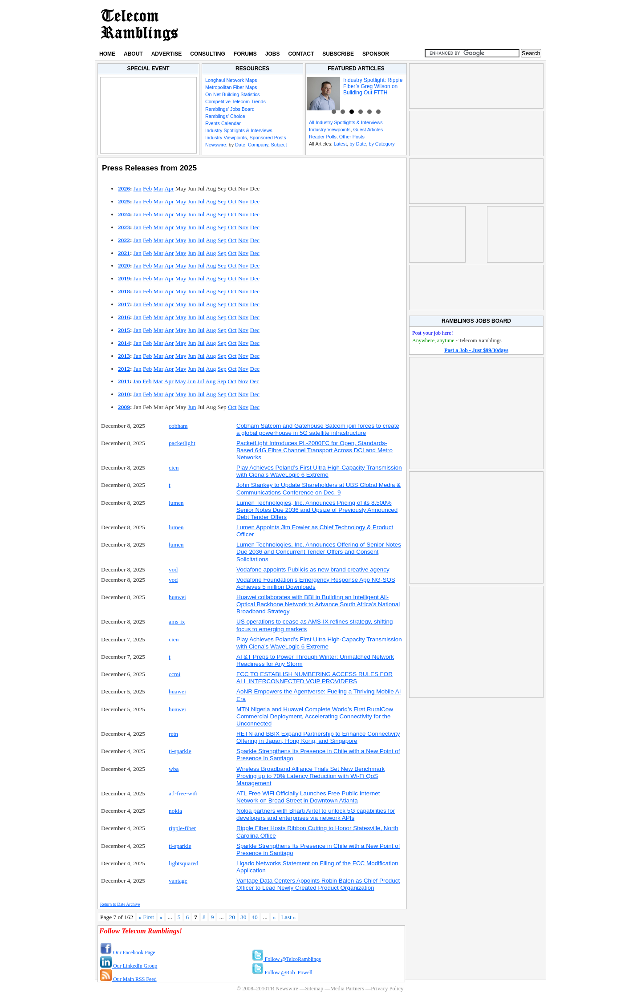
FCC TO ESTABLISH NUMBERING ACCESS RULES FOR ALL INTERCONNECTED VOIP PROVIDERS (314, 678)
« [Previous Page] (160, 917)
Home (107, 54)
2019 (124, 278)
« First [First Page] (146, 917)
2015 (124, 330)
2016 (124, 317)
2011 (124, 381)
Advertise (166, 54)
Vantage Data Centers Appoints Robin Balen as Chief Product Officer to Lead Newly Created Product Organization (318, 884)
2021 (124, 253)
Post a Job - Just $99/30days (476, 350)
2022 (124, 240)
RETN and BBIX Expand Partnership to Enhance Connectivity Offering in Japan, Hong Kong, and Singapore (318, 737)
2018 (124, 291)
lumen (176, 502)
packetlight (182, 443)
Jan (138, 188)
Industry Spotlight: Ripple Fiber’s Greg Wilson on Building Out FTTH (372, 86)
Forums (245, 54)
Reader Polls (323, 136)
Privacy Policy (387, 988)
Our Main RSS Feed (128, 979)
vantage (178, 880)
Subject (279, 144)
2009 (124, 407)
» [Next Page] (274, 917)
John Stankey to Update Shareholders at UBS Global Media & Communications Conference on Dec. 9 (318, 488)
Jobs (272, 54)
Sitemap (314, 988)
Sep (222, 201)
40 (254, 917)
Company (258, 144)
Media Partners (347, 988)
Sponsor (375, 54)
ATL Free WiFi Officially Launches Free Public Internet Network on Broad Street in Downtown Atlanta (308, 797)
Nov (243, 201)
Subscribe (338, 54)
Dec (255, 201)
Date (240, 144)
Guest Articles (368, 129)
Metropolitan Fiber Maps (231, 87)
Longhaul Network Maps (231, 80)
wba (174, 769)
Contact (301, 54)
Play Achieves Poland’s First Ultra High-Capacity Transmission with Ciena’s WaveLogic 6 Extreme (319, 471)
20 (232, 917)
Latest (340, 143)
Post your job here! (432, 333)
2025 (124, 201)
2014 (124, 343)
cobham (178, 425)
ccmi (174, 674)
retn (173, 733)
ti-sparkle (180, 751)
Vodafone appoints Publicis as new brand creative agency (312, 569)
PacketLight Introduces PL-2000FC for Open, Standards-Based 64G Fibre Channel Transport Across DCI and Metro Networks (314, 450)
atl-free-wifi (183, 793)
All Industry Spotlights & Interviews (346, 122)
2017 (124, 304)
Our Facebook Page (127, 952)
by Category (381, 143)
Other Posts (352, 136)
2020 (124, 265)
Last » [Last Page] (288, 917)
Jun (192, 201)
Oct (232, 201)
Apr (169, 188)
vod (173, 569)
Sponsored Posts (267, 137)
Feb (147, 188)
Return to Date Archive (120, 904)
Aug (211, 201)
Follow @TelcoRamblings (286, 959)
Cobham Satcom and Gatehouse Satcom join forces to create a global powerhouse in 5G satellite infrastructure (317, 429)
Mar (158, 188)
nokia (175, 810)
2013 (124, 356)
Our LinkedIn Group (128, 966)
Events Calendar (223, 123)
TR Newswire (139, 24)
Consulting (207, 54)
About (133, 54)
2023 (124, 227)
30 (243, 917)
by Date (357, 143)
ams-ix (177, 621)
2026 (124, 188)
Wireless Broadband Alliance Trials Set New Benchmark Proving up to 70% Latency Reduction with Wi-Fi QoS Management (310, 776)
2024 (124, 214)
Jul (201, 201)
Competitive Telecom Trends (235, 101)
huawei (177, 597)
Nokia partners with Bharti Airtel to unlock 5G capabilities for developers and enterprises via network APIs (315, 814)
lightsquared (183, 863)
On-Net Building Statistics (232, 94)
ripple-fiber (182, 828)
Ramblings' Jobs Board (230, 109)
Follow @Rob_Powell (282, 972)
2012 (124, 368)
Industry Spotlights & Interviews (238, 130)
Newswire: (216, 144)
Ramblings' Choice (225, 116)
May (181, 201)
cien (174, 467)
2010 (124, 394)
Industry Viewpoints (226, 137)
